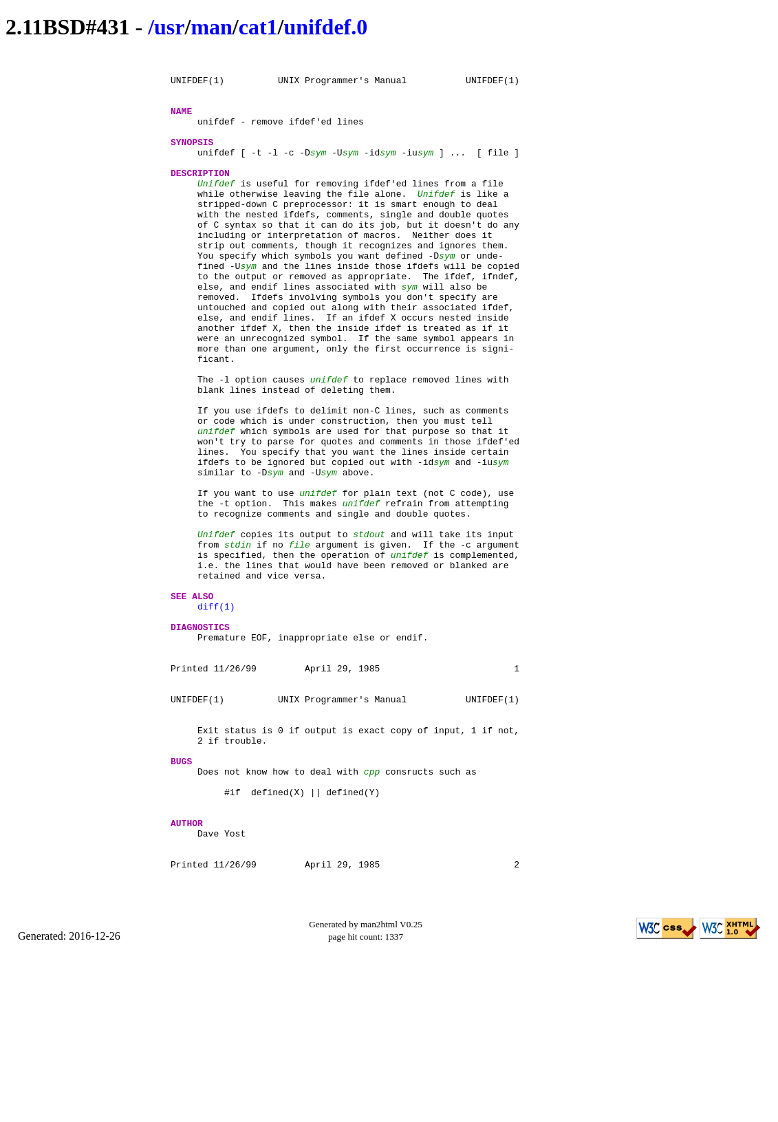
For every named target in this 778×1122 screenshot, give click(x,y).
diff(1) (216, 717)
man (211, 26)
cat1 (258, 26)
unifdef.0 (325, 26)
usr (169, 26)
